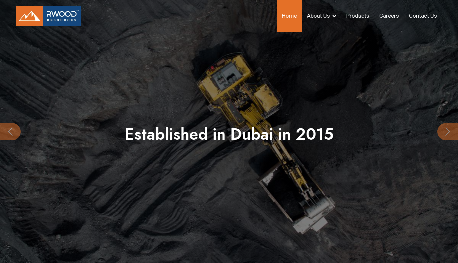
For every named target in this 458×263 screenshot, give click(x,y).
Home (289, 15)
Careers (389, 15)
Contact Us (423, 15)
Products (357, 15)
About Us (318, 15)
